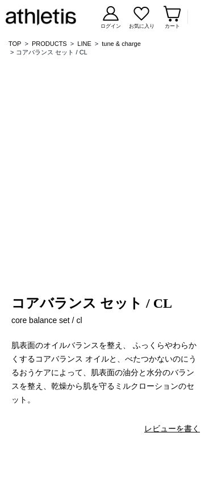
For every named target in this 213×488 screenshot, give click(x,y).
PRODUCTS (49, 43)
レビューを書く (172, 428)
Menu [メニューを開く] (197, 17)
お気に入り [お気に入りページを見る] (141, 26)
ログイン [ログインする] (111, 26)
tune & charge (121, 43)
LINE (84, 43)
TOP (15, 43)
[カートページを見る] (172, 17)
